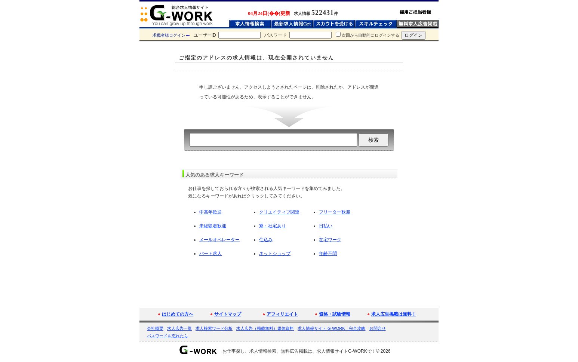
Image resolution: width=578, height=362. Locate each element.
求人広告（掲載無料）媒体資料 (265, 328)
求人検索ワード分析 (214, 328)
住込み (266, 239)
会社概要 (155, 328)
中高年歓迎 (210, 212)
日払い (325, 225)
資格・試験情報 (334, 314)
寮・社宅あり (272, 225)
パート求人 (210, 253)
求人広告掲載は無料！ (393, 314)
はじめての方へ (177, 314)
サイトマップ (227, 314)
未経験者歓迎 (212, 225)
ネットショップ (274, 253)
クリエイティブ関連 (279, 212)
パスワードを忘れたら (167, 336)
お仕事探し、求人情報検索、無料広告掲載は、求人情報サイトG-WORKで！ (299, 351)
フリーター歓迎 (334, 212)
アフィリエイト (282, 314)
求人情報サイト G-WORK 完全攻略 (332, 328)
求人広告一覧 (179, 328)
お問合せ (377, 328)
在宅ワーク (330, 239)
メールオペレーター (219, 239)
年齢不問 (328, 253)
